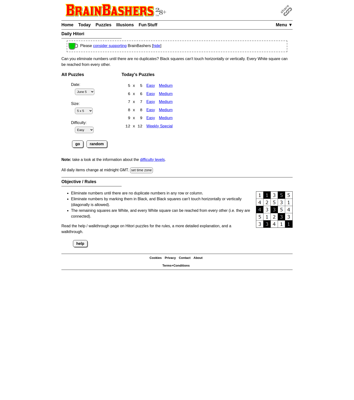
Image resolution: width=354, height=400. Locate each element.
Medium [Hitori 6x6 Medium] (166, 94)
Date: (75, 85)
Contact (184, 258)
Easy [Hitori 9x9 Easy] (150, 119)
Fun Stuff (148, 24)
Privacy (170, 258)
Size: (75, 104)
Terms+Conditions (176, 265)
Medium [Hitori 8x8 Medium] (166, 111)
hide (156, 46)
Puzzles (103, 24)
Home (67, 24)
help (80, 243)
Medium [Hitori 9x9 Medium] (166, 119)
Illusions (125, 24)
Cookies (156, 258)
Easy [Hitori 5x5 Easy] (150, 86)
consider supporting (110, 46)
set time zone (141, 170)
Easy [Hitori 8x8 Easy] (150, 111)
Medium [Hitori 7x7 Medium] (166, 102)
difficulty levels (152, 160)
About (198, 258)
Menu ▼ (284, 24)
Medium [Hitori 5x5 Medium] (166, 86)
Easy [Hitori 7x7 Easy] (150, 102)
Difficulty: (79, 123)
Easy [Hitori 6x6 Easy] (150, 94)
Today (84, 24)
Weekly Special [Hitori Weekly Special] (159, 127)
